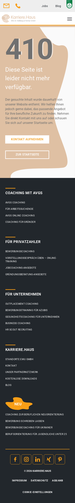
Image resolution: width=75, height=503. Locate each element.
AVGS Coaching (15, 202)
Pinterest (60, 459)
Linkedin (37, 459)
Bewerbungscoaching (19, 251)
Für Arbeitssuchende (19, 209)
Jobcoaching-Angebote (20, 267)
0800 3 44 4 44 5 (18, 6)
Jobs (45, 6)
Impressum (19, 480)
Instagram (26, 459)
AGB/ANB (57, 480)
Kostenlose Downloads (21, 378)
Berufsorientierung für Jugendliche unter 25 (36, 434)
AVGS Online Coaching (20, 215)
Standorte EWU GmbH (19, 359)
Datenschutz (39, 480)
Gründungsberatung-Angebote (25, 274)
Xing (49, 459)
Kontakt (11, 365)
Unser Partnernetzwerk (21, 372)
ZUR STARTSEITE (27, 154)
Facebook (15, 459)
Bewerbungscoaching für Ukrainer (28, 427)
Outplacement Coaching (21, 303)
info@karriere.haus (6, 6)
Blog (58, 6)
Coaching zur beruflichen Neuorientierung (34, 414)
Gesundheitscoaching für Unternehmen (32, 316)
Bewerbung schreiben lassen (24, 421)
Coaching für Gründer (20, 222)
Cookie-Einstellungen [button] (37, 492)
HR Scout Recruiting (18, 329)
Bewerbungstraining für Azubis (26, 310)
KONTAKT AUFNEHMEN (27, 139)
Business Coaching (17, 323)
